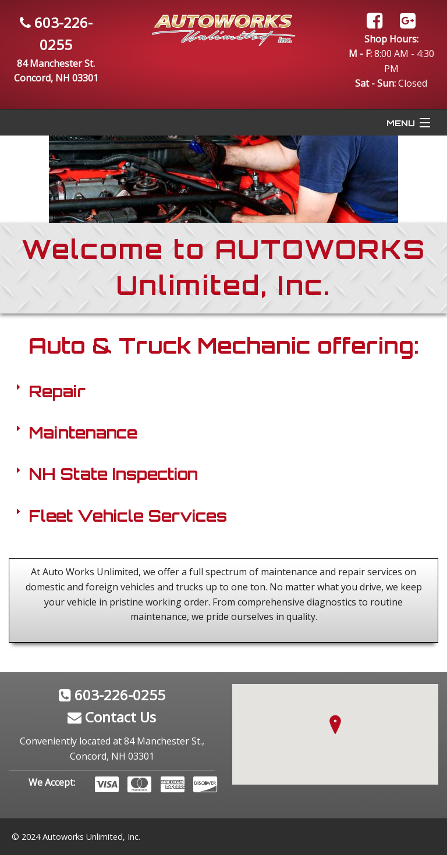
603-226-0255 (112, 694)
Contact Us (112, 716)
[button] (335, 725)
